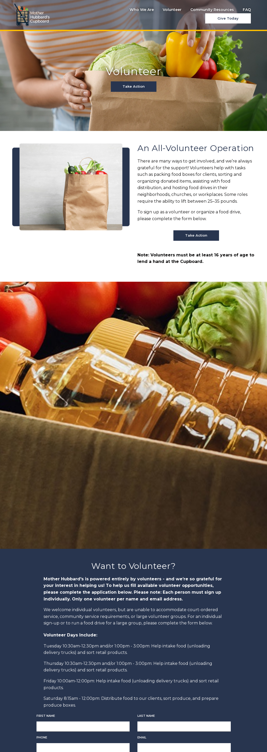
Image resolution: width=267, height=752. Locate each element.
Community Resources (212, 9)
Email (141, 737)
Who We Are (142, 9)
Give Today (228, 18)
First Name (46, 716)
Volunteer (172, 9)
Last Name (146, 716)
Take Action (134, 86)
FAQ (247, 9)
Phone (42, 737)
